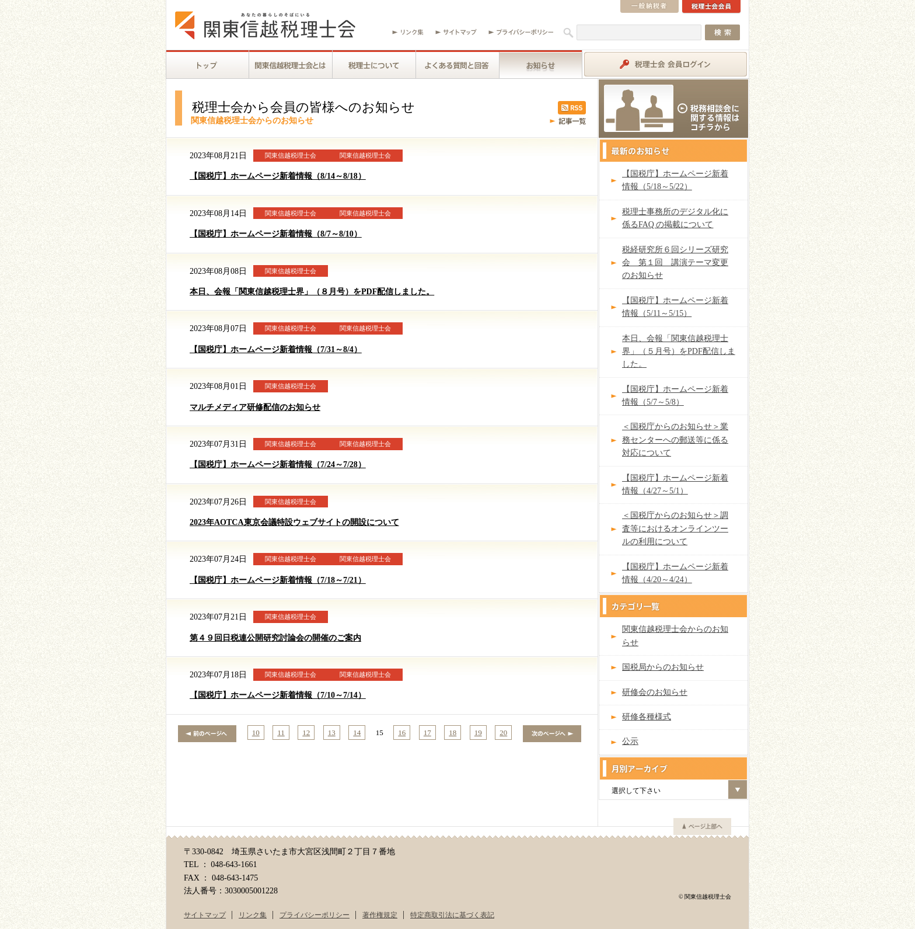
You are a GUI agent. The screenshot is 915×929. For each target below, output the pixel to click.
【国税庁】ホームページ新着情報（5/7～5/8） (675, 395)
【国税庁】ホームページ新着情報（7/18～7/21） (278, 580)
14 (357, 732)
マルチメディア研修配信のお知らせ (255, 407)
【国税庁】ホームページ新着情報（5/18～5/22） (675, 180)
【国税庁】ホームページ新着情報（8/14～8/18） (278, 176)
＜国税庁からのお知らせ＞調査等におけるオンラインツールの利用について (675, 528)
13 (332, 732)
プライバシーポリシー (315, 915)
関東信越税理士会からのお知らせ (675, 635)
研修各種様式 (646, 716)
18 (452, 732)
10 (256, 732)
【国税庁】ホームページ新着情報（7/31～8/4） (276, 349)
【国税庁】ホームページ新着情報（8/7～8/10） (276, 233)
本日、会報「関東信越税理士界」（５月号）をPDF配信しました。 (678, 351)
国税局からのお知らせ (663, 667)
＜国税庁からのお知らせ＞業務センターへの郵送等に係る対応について (675, 439)
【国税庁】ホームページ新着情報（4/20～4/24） (675, 573)
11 (281, 732)
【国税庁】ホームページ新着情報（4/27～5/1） (675, 484)
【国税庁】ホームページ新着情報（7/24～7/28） (278, 464)
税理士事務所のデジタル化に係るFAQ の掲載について (675, 218)
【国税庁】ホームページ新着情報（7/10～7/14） (278, 695)
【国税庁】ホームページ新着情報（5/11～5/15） (675, 307)
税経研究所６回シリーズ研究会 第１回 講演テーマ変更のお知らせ (675, 262)
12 (306, 732)
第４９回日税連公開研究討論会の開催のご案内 (275, 638)
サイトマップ (205, 915)
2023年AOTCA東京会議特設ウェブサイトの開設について (294, 522)
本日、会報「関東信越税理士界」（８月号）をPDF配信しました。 (312, 291)
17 (427, 732)
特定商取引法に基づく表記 (452, 915)
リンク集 (253, 915)
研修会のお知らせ (654, 692)
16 (402, 732)
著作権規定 (379, 915)
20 (503, 732)
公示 (630, 741)
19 (478, 732)
